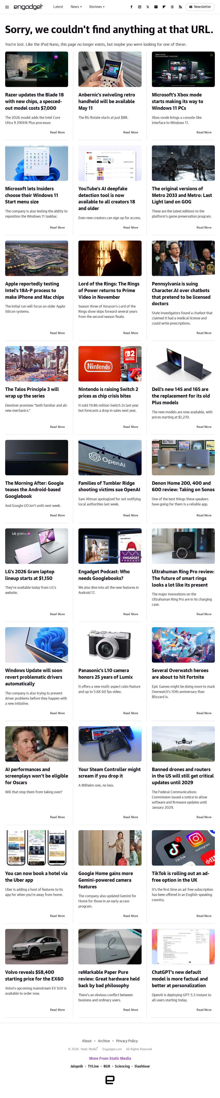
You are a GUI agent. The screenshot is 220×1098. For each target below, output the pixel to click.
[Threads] (172, 7)
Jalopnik (76, 1066)
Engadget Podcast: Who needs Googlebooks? (104, 575)
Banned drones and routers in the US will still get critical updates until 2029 (183, 776)
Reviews (95, 7)
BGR (107, 1066)
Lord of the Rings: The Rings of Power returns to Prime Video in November (108, 291)
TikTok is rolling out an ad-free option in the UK (180, 877)
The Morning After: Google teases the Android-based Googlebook (34, 490)
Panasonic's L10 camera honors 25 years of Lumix (105, 674)
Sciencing (122, 1066)
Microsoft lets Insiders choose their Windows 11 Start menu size (31, 195)
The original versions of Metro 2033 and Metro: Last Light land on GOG (182, 195)
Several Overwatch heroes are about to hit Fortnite (180, 674)
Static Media (89, 1049)
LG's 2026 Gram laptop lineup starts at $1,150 (29, 575)
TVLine (93, 1066)
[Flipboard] (164, 7)
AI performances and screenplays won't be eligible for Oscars (36, 776)
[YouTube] (156, 7)
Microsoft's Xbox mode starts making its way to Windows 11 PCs (177, 102)
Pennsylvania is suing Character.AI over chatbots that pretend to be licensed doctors (181, 294)
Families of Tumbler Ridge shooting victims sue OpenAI (109, 486)
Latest (58, 7)
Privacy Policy (127, 1041)
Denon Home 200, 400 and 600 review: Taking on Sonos (183, 486)
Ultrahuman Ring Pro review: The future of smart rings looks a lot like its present (183, 578)
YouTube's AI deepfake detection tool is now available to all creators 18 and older (106, 198)
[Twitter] (148, 7)
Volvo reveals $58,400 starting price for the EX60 (34, 975)
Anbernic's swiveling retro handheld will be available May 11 (106, 102)
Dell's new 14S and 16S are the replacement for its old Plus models (181, 396)
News (75, 7)
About (87, 1041)
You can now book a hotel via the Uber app (36, 877)
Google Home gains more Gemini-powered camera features (105, 880)
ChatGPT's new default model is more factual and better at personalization (180, 979)
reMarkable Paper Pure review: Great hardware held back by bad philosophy (109, 979)
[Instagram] (139, 7)
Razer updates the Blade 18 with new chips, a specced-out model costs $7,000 (34, 102)
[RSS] (180, 7)
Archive (104, 1041)
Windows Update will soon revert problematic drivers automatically (33, 677)
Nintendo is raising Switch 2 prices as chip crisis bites (108, 392)
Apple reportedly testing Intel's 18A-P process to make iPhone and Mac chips (34, 291)
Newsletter (200, 7)
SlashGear (142, 1066)
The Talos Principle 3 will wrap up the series (32, 392)
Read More (57, 132)
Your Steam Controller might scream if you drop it (109, 773)
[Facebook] (131, 7)
